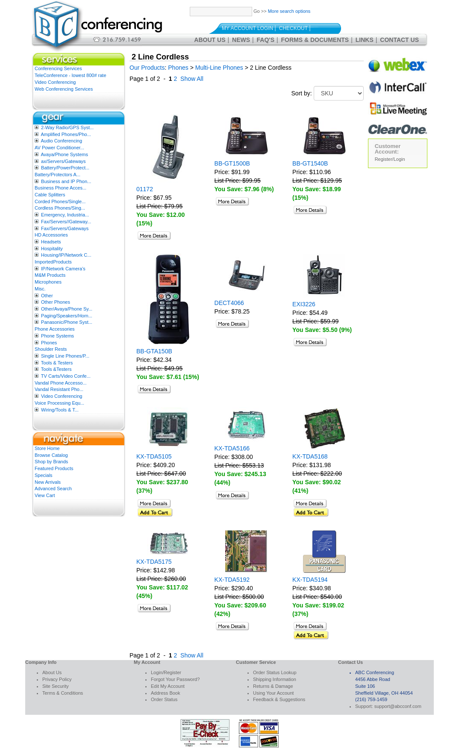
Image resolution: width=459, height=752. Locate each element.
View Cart (45, 495)
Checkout (293, 28)
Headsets (51, 241)
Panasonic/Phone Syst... (66, 322)
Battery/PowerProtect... (65, 167)
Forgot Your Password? (175, 679)
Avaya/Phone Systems (64, 154)
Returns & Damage (273, 686)
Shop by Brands (51, 461)
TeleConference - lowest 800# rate (70, 75)
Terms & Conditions (62, 693)
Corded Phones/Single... (60, 201)
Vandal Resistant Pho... (59, 389)
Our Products (147, 67)
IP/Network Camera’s (63, 268)
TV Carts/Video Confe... (66, 376)
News (241, 39)
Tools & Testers (57, 362)
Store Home (47, 448)
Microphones (48, 281)
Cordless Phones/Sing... (60, 207)
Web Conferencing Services (64, 89)
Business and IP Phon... (66, 181)
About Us (209, 39)
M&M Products (50, 275)
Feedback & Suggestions (279, 699)
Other (47, 295)
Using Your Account (273, 693)
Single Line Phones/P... (65, 355)
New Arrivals (48, 482)
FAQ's (265, 39)
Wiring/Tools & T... (60, 409)
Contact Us (399, 39)
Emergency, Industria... (65, 214)
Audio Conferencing (61, 140)
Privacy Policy (56, 679)
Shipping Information (274, 679)
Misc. (40, 288)
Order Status (164, 699)
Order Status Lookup (275, 672)
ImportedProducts (53, 261)
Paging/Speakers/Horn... (66, 315)
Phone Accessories (55, 329)
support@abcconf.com (397, 706)
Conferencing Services (58, 68)
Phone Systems (57, 335)
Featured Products (54, 468)
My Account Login (247, 28)
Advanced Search (53, 488)
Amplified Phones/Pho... (66, 134)
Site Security (55, 686)
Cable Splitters (50, 194)
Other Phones (55, 302)
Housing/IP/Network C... (66, 255)
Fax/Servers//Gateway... (66, 221)
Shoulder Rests (51, 349)
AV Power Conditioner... (59, 147)
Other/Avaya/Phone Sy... (66, 308)
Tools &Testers (56, 369)
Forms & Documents (315, 39)
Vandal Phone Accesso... (61, 382)
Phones (49, 342)
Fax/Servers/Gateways (64, 228)
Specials (44, 475)
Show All (191, 78)
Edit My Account (168, 686)
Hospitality (52, 248)
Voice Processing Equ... (59, 403)
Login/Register (166, 672)
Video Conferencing (55, 82)
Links (365, 39)
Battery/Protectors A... (57, 174)
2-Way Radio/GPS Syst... (67, 127)
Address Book (165, 693)
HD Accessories (51, 234)
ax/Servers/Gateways (63, 161)
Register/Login (390, 159)
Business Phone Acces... (60, 187)
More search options (289, 11)
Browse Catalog (51, 455)
